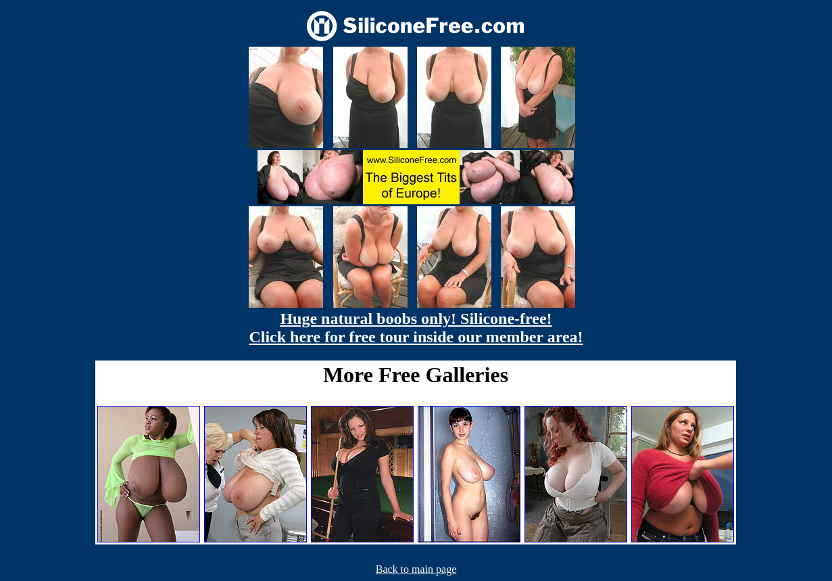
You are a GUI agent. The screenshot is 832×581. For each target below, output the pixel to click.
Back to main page (416, 569)
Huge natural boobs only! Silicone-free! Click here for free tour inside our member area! (416, 328)
